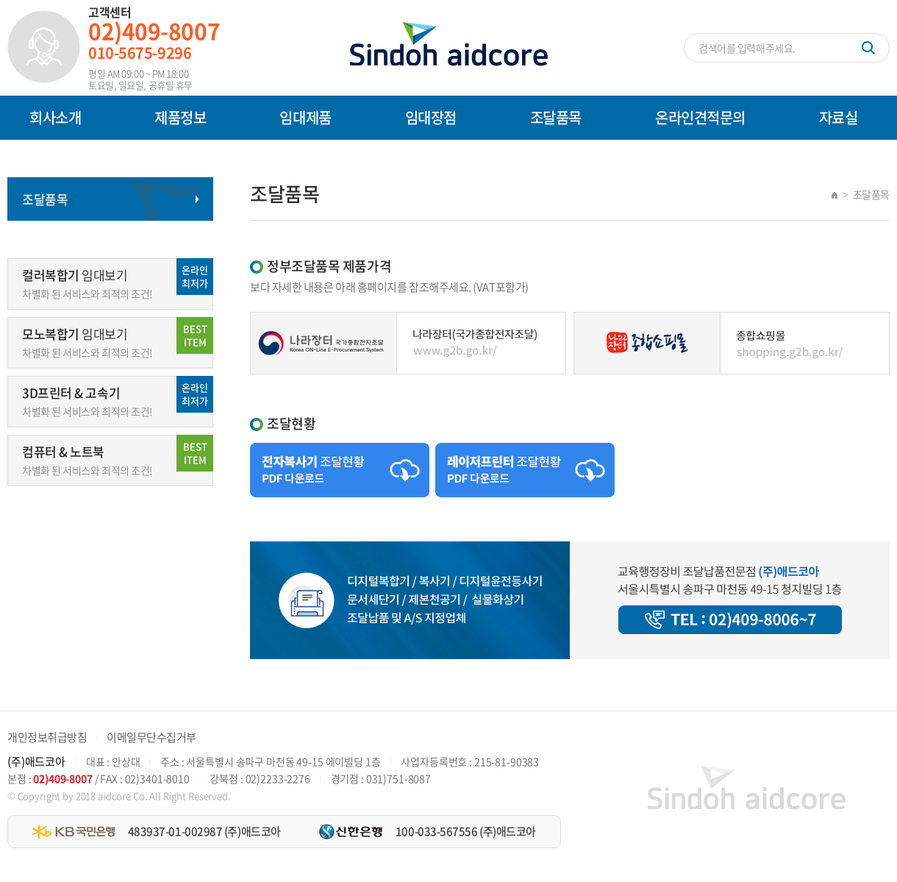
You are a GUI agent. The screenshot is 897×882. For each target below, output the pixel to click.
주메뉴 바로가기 (0, 0)
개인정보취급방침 (47, 737)
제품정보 (180, 117)
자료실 (838, 117)
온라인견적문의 (700, 117)
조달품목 (556, 117)
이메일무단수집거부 (151, 737)
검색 (868, 48)
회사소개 (55, 117)
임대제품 (305, 117)
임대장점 (431, 117)
